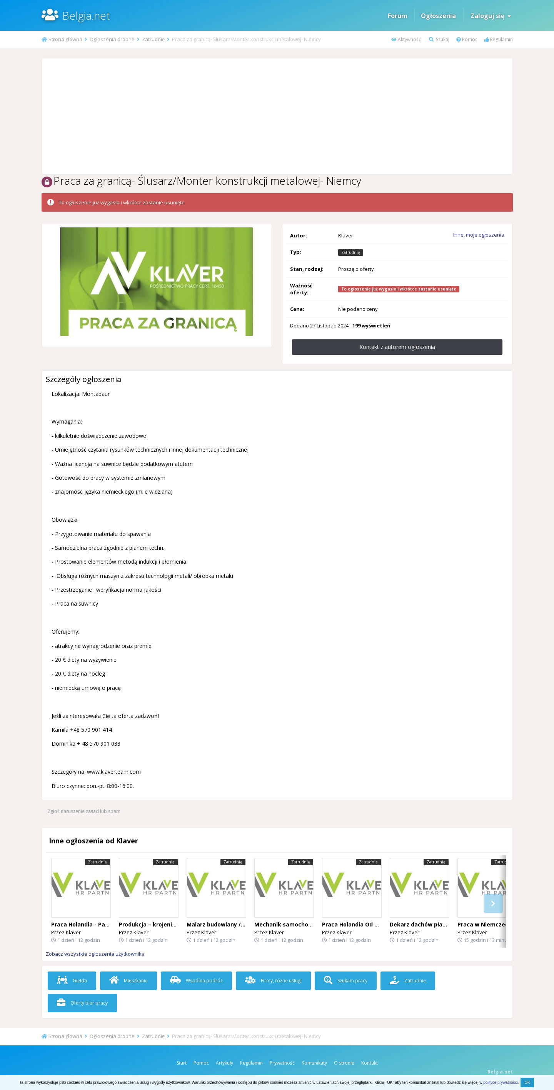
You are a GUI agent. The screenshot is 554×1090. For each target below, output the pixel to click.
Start (182, 1063)
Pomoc (466, 39)
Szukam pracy (345, 980)
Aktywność (406, 39)
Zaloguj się (491, 16)
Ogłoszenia (438, 16)
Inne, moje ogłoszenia (478, 234)
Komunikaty (314, 1063)
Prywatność (282, 1063)
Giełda (72, 980)
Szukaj (439, 39)
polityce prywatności (500, 1082)
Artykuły (224, 1063)
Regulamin (498, 39)
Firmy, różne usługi (273, 980)
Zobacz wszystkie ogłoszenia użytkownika (95, 953)
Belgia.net (86, 15)
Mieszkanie (128, 980)
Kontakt (369, 1063)
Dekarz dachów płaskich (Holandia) (438, 924)
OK (527, 1082)
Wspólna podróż (196, 980)
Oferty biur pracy (82, 1003)
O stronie (344, 1063)
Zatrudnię (408, 980)
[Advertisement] (277, 116)
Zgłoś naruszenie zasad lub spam (83, 811)
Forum (397, 16)
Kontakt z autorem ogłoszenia (397, 347)
